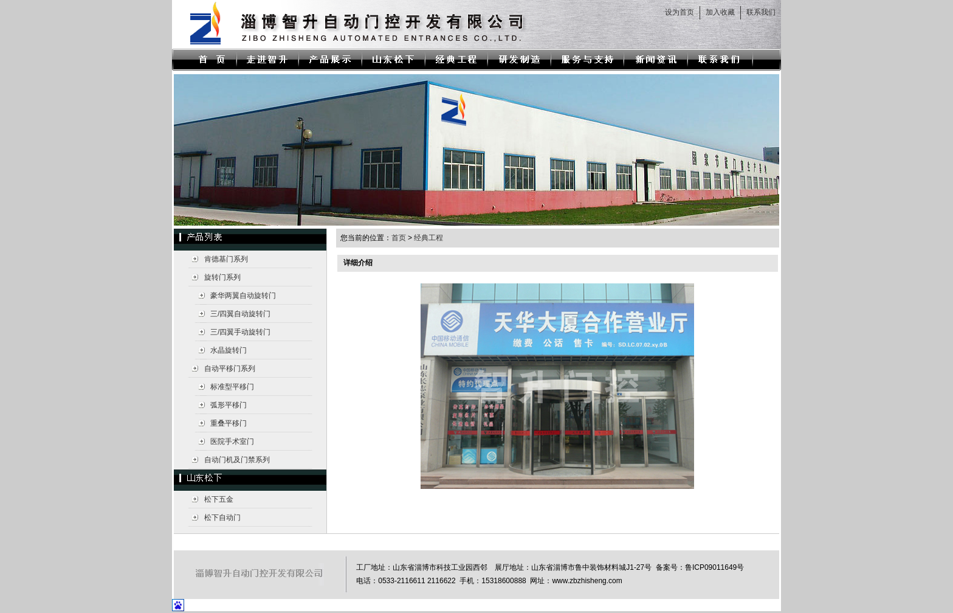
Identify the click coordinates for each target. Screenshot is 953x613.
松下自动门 (222, 517)
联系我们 (761, 12)
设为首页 (679, 12)
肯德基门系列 (226, 259)
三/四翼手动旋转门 (240, 332)
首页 (398, 238)
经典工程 (428, 238)
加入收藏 (720, 12)
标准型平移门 (232, 387)
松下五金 (218, 499)
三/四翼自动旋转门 (240, 314)
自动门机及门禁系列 (237, 459)
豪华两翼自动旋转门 (243, 295)
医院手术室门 (232, 441)
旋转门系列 (222, 277)
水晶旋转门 (228, 350)
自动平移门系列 (229, 368)
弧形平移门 (228, 405)
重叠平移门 (228, 423)
